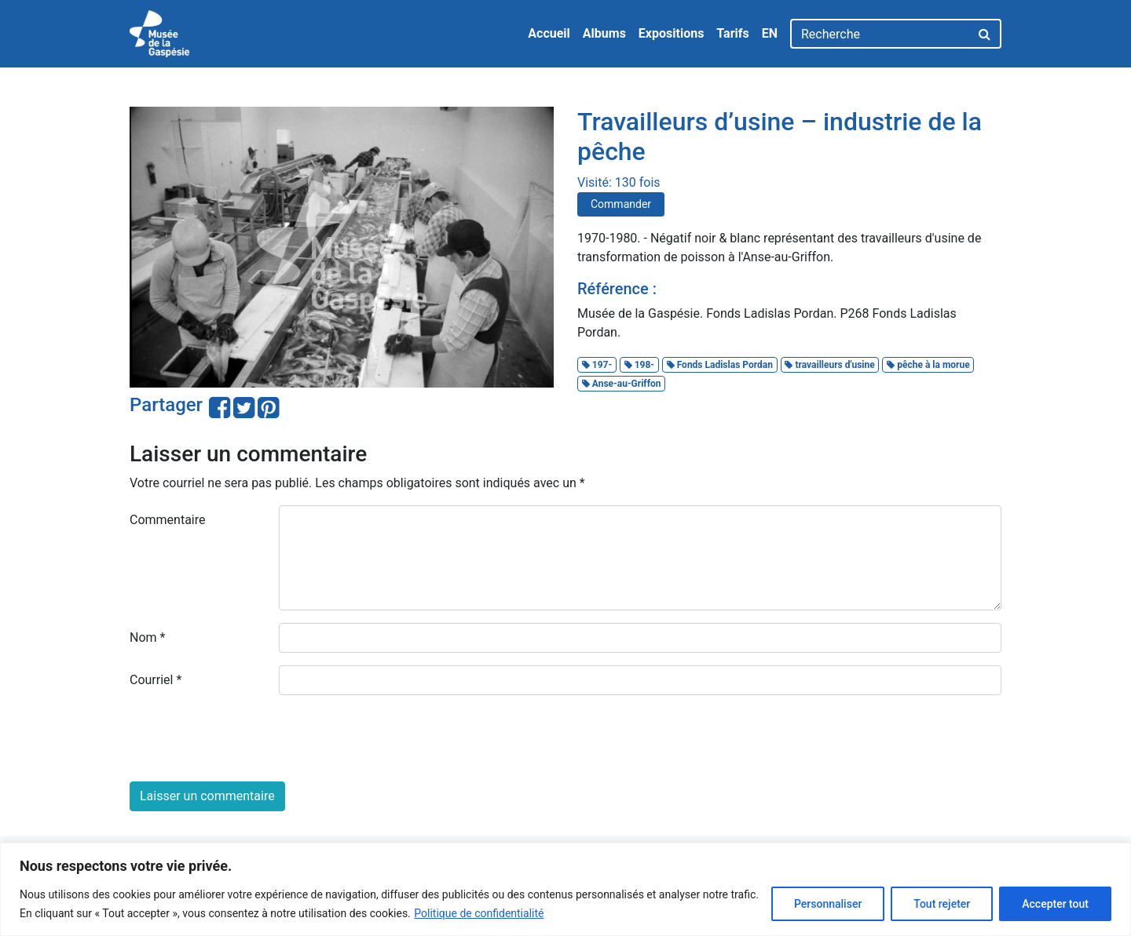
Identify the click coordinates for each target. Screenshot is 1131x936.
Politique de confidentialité (479, 913)
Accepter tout (1055, 904)
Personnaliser (828, 904)
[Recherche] (880, 34)
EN (770, 33)
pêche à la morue (928, 364)
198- (639, 364)
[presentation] (249, 738)
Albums (604, 33)
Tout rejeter (941, 904)
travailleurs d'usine (829, 364)
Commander (621, 204)
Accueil (549, 33)
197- (597, 364)
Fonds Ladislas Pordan (720, 364)
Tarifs (732, 33)
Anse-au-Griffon (621, 383)
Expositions (672, 33)
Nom (147, 637)
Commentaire (168, 519)
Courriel (155, 679)
